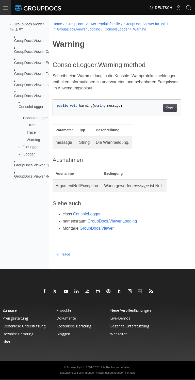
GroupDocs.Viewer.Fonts (34, 74)
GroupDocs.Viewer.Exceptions (38, 63)
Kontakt (130, 372)
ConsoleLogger (31, 107)
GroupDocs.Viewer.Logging (36, 96)
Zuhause (10, 310)
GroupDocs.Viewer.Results (36, 176)
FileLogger (31, 147)
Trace (31, 132)
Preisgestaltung (15, 318)
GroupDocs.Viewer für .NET (146, 24)
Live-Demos (120, 318)
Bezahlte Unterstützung (129, 326)
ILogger (28, 154)
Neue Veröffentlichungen (130, 310)
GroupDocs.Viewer (29, 41)
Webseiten (118, 333)
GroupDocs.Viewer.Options (36, 165)
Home (57, 24)
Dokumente (66, 318)
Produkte (63, 310)
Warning (33, 139)
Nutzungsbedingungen (110, 372)
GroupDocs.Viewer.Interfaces (38, 85)
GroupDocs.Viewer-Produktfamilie (93, 24)
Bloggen (63, 333)
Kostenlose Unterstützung (24, 326)
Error (31, 125)
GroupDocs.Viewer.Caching (36, 52)
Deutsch (160, 7)
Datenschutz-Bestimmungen (77, 372)
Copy (170, 107)
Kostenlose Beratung (73, 326)
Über (6, 341)
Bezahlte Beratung (18, 333)
